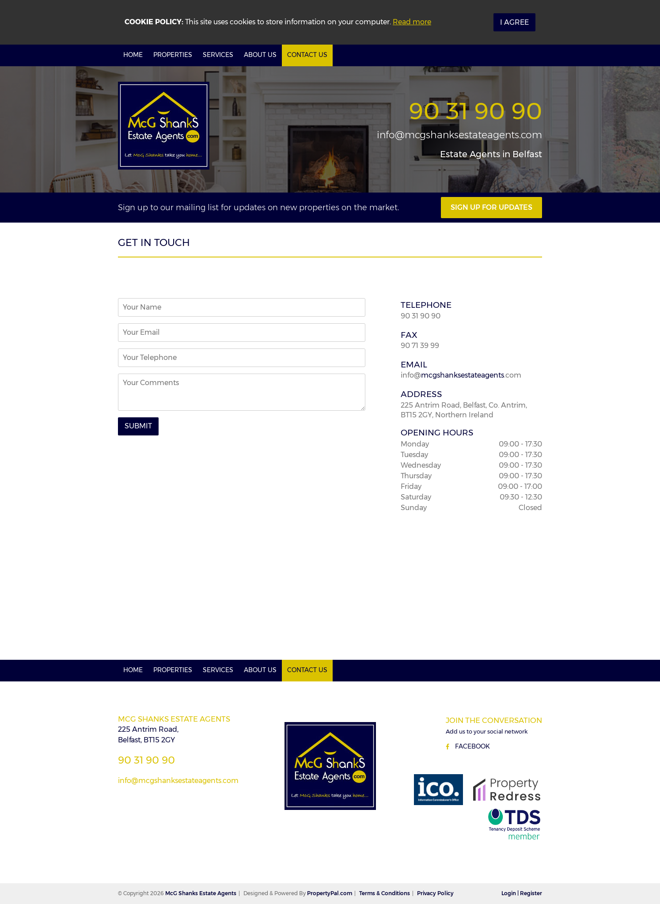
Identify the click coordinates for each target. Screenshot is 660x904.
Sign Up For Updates (491, 207)
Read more (412, 22)
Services (218, 55)
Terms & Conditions (384, 893)
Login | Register (521, 893)
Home (133, 55)
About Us (260, 55)
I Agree (514, 22)
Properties (172, 55)
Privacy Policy (435, 893)
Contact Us (307, 55)
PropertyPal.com (329, 893)
